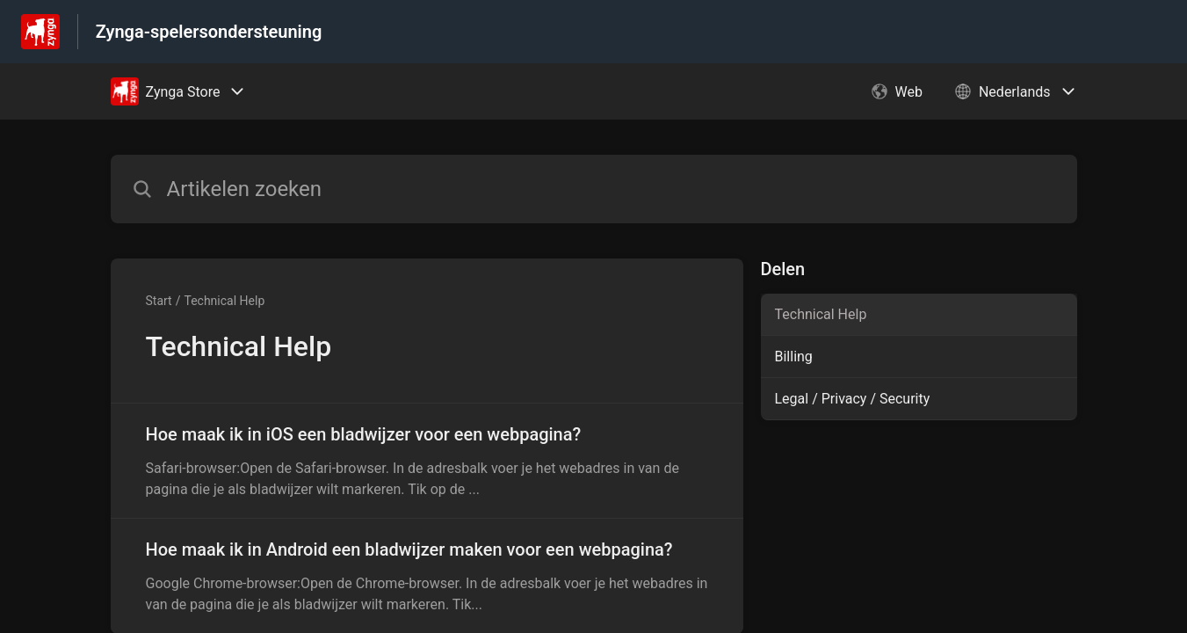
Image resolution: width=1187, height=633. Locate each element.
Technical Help (224, 301)
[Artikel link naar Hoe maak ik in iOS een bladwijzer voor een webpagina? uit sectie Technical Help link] (427, 460)
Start (159, 301)
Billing (794, 356)
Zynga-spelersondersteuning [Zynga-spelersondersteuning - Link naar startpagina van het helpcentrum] (209, 31)
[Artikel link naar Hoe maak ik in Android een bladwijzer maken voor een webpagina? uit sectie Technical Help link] (427, 575)
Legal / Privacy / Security (852, 398)
